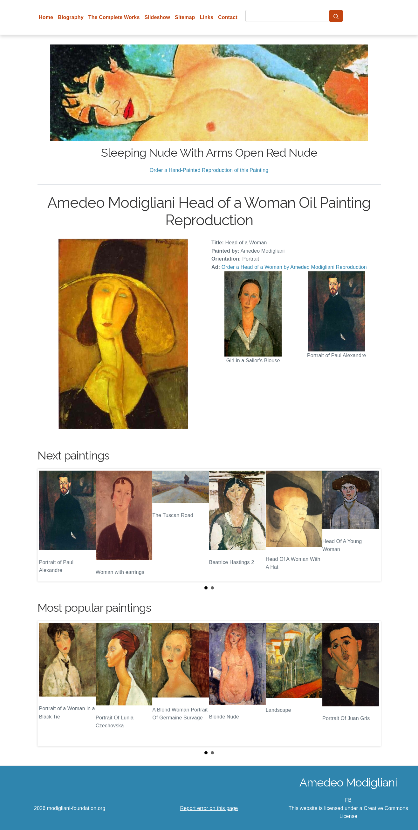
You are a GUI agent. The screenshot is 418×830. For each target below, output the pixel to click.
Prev (47, 525)
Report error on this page (209, 808)
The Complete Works (114, 17)
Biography (71, 17)
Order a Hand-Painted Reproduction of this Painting (209, 170)
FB (348, 800)
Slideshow (157, 17)
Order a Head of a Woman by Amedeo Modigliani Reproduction (294, 267)
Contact (227, 17)
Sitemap (185, 17)
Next (371, 525)
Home (46, 17)
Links (206, 17)
